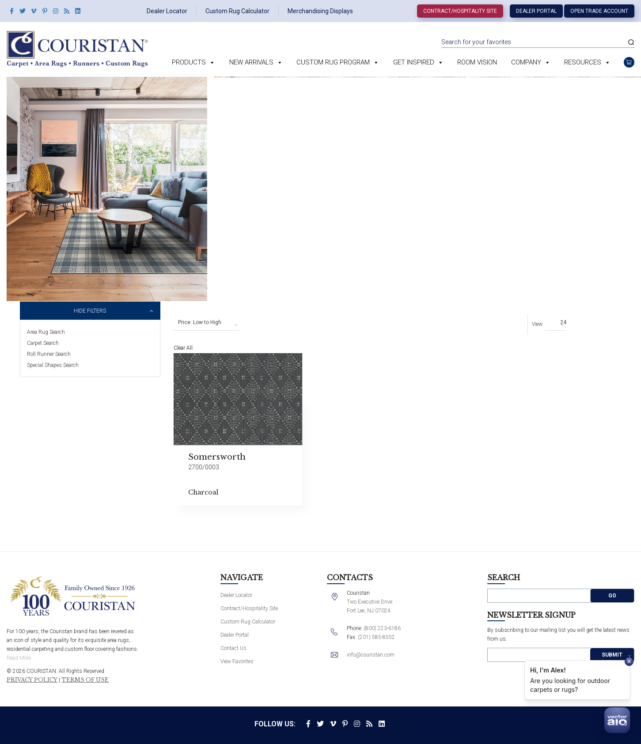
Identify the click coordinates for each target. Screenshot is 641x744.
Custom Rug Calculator (237, 11)
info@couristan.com (370, 655)
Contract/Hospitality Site (460, 11)
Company (526, 62)
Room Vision (477, 62)
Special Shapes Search (53, 365)
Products (189, 62)
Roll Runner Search (49, 354)
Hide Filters (90, 311)
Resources (582, 62)
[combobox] (207, 323)
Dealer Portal (536, 11)
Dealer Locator (167, 11)
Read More (19, 658)
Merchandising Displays (320, 11)
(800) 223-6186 (382, 628)
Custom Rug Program (333, 62)
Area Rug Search (46, 332)
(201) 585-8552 (376, 637)
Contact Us (233, 648)
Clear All (183, 348)
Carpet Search (43, 343)
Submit (612, 655)
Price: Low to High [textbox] (199, 322)
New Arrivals (251, 62)
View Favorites (237, 661)
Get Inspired (413, 62)
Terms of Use (85, 680)
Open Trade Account (599, 11)
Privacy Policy (32, 680)
